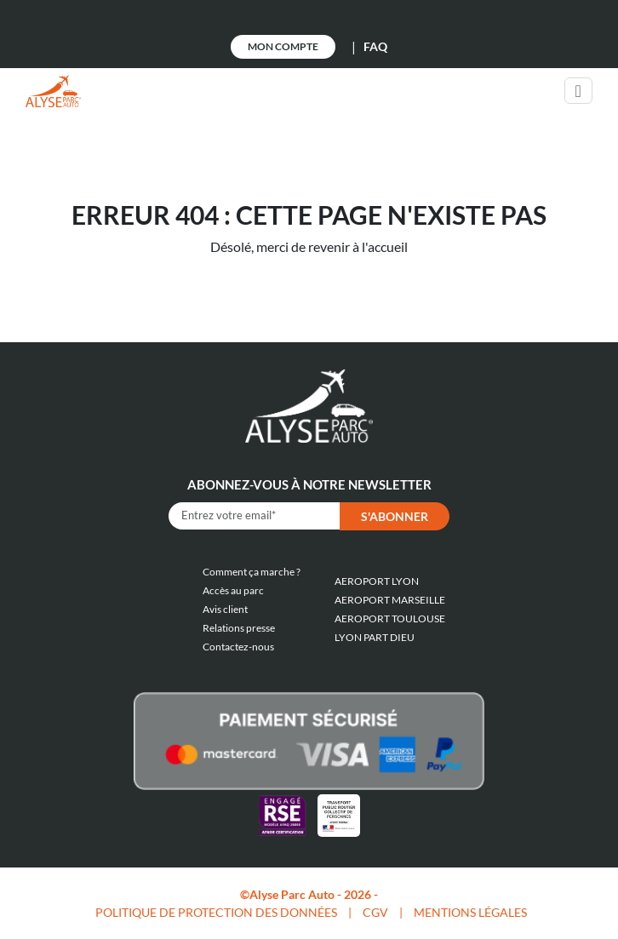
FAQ (375, 46)
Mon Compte (283, 46)
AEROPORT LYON (377, 581)
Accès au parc (233, 590)
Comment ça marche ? (251, 571)
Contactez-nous (238, 646)
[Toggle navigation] (578, 90)
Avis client (225, 609)
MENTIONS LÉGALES (470, 912)
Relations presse (239, 627)
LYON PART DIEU (375, 637)
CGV (375, 912)
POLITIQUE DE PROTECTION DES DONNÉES (216, 912)
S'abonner (394, 516)
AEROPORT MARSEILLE (390, 599)
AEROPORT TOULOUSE (390, 618)
